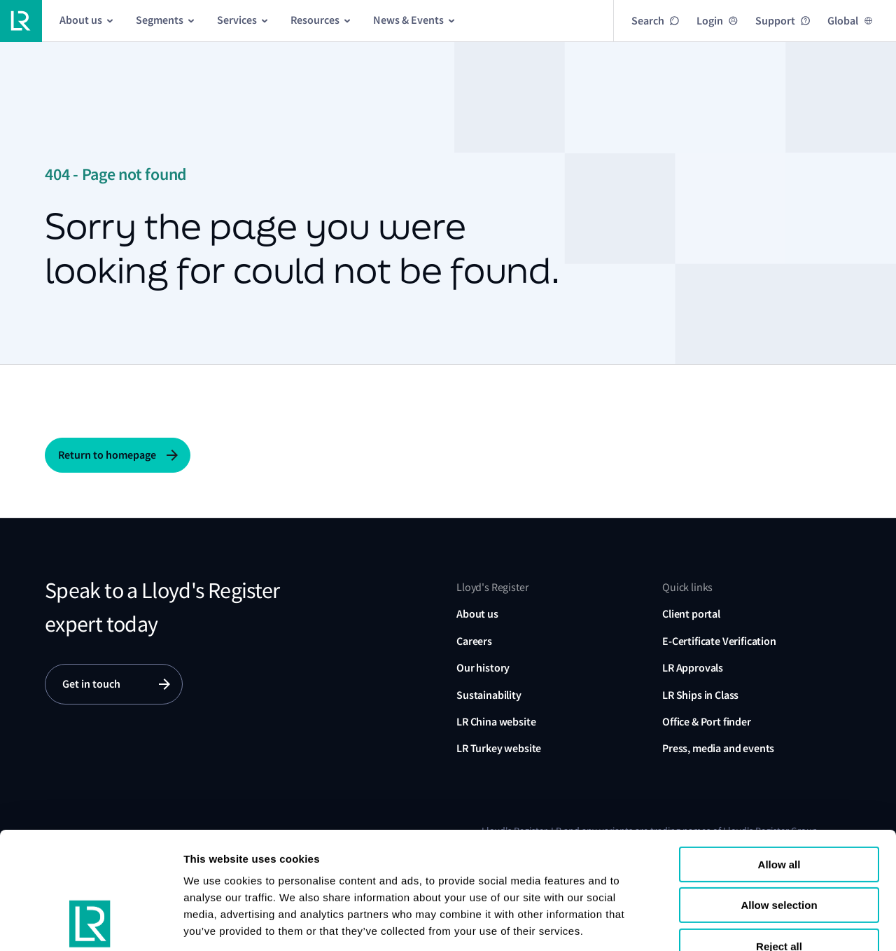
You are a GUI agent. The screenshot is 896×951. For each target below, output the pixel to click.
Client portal (691, 613)
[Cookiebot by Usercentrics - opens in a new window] (90, 923)
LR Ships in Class (700, 695)
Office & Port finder (706, 721)
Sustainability (489, 695)
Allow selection (779, 800)
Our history (483, 667)
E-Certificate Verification (719, 641)
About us (477, 613)
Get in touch (91, 683)
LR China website (496, 721)
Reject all (779, 841)
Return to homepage (107, 454)
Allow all (779, 759)
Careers (474, 641)
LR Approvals (692, 667)
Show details (215, 923)
